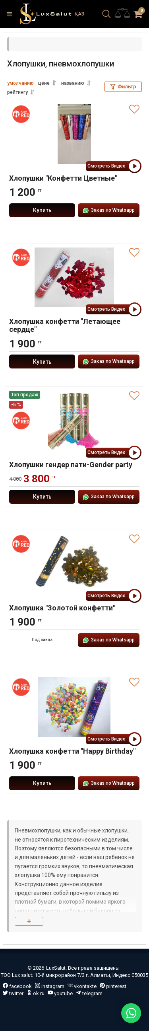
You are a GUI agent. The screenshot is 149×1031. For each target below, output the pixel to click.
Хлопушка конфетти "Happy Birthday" (72, 751)
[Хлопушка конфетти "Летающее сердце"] (74, 277)
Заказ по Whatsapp (109, 210)
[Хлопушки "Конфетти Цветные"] (74, 134)
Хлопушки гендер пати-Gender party (70, 464)
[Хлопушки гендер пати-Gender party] (74, 420)
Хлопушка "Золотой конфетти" (62, 608)
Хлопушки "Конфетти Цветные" (63, 178)
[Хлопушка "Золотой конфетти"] (74, 564)
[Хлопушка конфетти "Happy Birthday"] (74, 707)
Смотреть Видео (113, 166)
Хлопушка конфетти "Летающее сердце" (64, 325)
